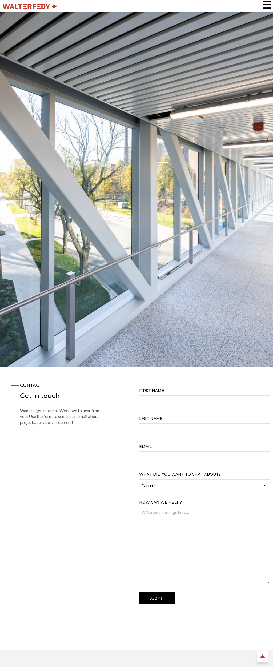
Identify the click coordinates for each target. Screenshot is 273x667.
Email (145, 446)
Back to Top (262, 656)
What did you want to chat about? (180, 474)
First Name (151, 390)
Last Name (151, 418)
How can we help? (160, 502)
